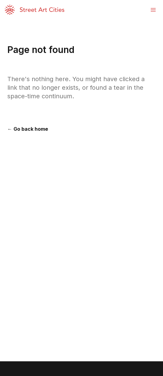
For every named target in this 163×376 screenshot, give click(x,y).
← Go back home (27, 129)
